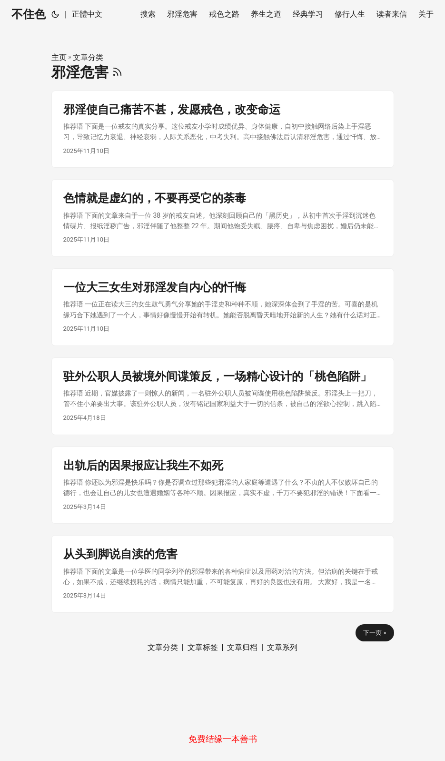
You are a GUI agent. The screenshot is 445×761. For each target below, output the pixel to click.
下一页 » (374, 632)
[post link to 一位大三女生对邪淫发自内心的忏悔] (223, 307)
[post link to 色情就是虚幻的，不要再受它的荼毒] (223, 218)
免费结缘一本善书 (222, 739)
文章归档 (242, 647)
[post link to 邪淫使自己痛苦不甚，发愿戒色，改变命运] (223, 129)
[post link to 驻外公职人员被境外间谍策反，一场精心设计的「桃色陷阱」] (223, 396)
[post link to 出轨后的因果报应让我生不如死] (223, 485)
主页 (59, 57)
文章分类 (88, 57)
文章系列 (282, 647)
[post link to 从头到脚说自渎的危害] (223, 574)
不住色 (28, 14)
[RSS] (117, 72)
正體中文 (87, 14)
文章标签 (203, 647)
